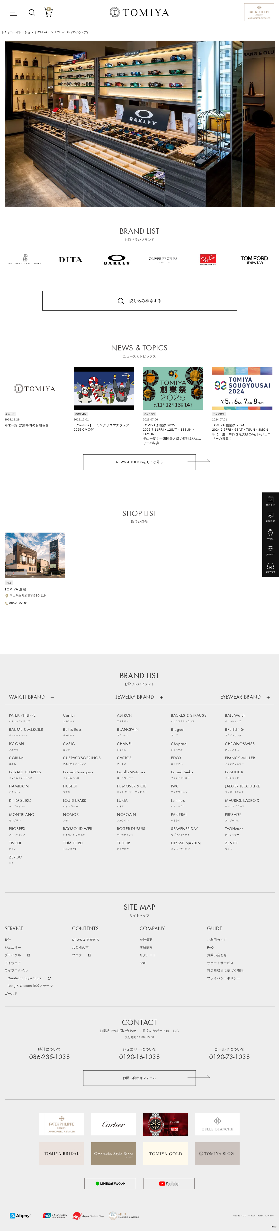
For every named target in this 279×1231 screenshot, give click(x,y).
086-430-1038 (19, 603)
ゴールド (11, 993)
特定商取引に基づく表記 (225, 970)
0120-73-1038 (229, 1057)
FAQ (210, 947)
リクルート (148, 955)
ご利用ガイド (217, 940)
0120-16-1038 (139, 1057)
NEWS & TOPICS (85, 940)
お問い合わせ (217, 955)
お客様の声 (80, 947)
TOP (274, 1227)
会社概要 (146, 940)
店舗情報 (146, 947)
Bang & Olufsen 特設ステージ (30, 986)
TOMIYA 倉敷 (15, 589)
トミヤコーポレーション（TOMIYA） (25, 32)
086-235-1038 (49, 1057)
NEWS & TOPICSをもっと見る (139, 462)
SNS (143, 963)
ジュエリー (13, 947)
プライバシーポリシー (223, 978)
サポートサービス (220, 963)
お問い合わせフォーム (139, 1078)
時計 (8, 940)
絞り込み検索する (145, 301)
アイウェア (13, 963)
